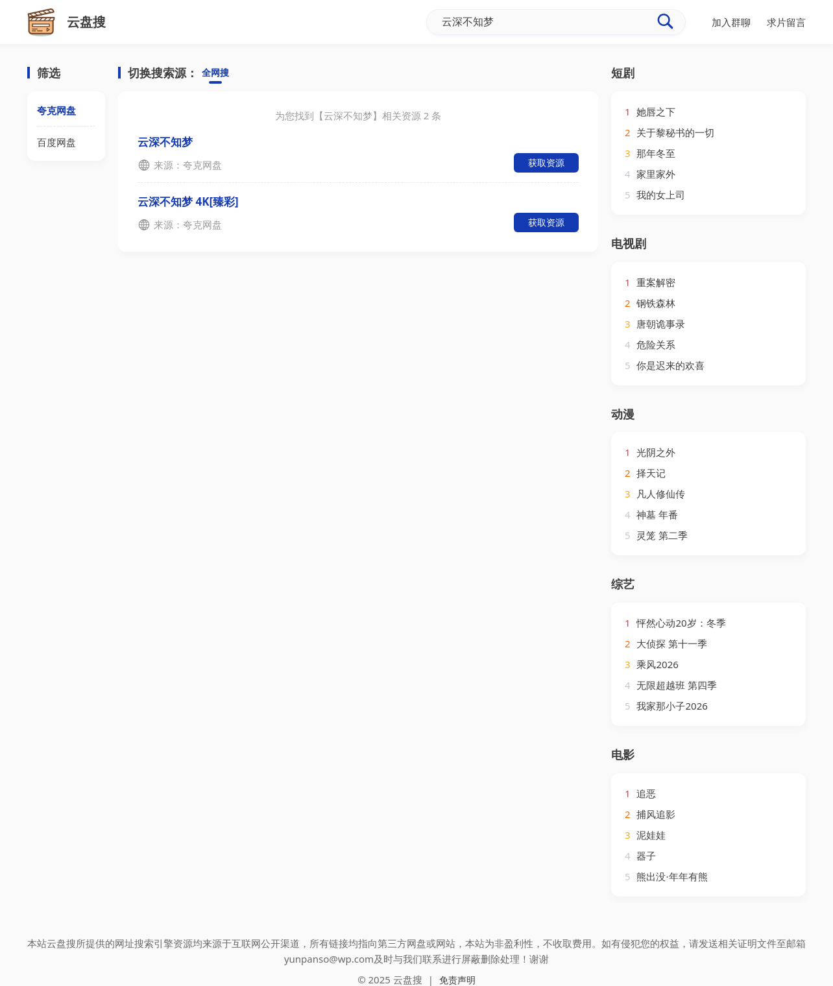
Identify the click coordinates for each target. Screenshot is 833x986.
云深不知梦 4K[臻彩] (188, 201)
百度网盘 (56, 142)
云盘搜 (407, 979)
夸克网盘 (56, 110)
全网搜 (216, 73)
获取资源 (546, 162)
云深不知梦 (165, 141)
